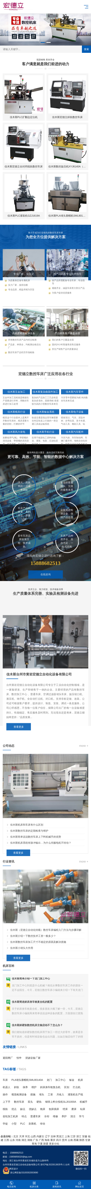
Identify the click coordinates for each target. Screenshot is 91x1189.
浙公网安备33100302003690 (24, 1172)
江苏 (73, 1136)
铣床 (42, 1109)
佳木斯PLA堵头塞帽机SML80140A (68, 215)
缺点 (22, 1109)
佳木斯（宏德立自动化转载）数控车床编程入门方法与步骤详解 (45, 1005)
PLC (22, 1123)
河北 (27, 1136)
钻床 (82, 1109)
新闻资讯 (57, 1184)
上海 (67, 1136)
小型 (14, 1123)
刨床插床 (54, 1109)
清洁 (72, 1116)
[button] (43, 42)
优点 (14, 1109)
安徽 (84, 1136)
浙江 (78, 1136)
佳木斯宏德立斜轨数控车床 (67, 117)
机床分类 (34, 1184)
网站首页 (79, 1184)
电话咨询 (11, 1184)
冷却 (46, 1116)
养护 (64, 1116)
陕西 (81, 1140)
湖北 (24, 1140)
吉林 (53, 1136)
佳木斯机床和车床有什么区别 (26, 908)
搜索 (86, 49)
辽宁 (47, 1136)
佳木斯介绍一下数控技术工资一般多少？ (33, 1011)
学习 (81, 1116)
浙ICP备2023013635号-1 (52, 1164)
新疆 (45, 1143)
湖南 (29, 1140)
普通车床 (35, 1116)
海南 (47, 1140)
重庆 (52, 1140)
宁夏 (40, 1143)
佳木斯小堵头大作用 (21, 1023)
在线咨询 (46, 594)
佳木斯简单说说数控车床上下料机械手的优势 (35, 920)
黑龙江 (60, 1136)
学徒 (5, 1123)
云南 (70, 1140)
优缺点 (33, 1109)
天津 (21, 1136)
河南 (18, 1140)
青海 (34, 1143)
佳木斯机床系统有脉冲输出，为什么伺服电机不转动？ (40, 926)
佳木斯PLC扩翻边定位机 (24, 117)
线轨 (5, 1109)
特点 (24, 1116)
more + (83, 829)
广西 (41, 1140)
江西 (6, 1140)
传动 (42, 1123)
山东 (12, 1140)
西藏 (76, 1140)
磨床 (73, 1109)
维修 (55, 1116)
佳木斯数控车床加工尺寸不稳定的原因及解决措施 (38, 1017)
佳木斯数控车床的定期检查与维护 (29, 914)
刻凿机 (32, 1123)
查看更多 (19, 817)
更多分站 (54, 1143)
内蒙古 (40, 1136)
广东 (35, 1140)
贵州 (64, 1140)
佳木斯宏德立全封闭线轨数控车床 (24, 166)
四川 (58, 1140)
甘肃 (87, 1140)
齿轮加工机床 (10, 1116)
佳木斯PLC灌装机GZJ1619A (23, 215)
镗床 (65, 1109)
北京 (15, 1136)
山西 (33, 1136)
